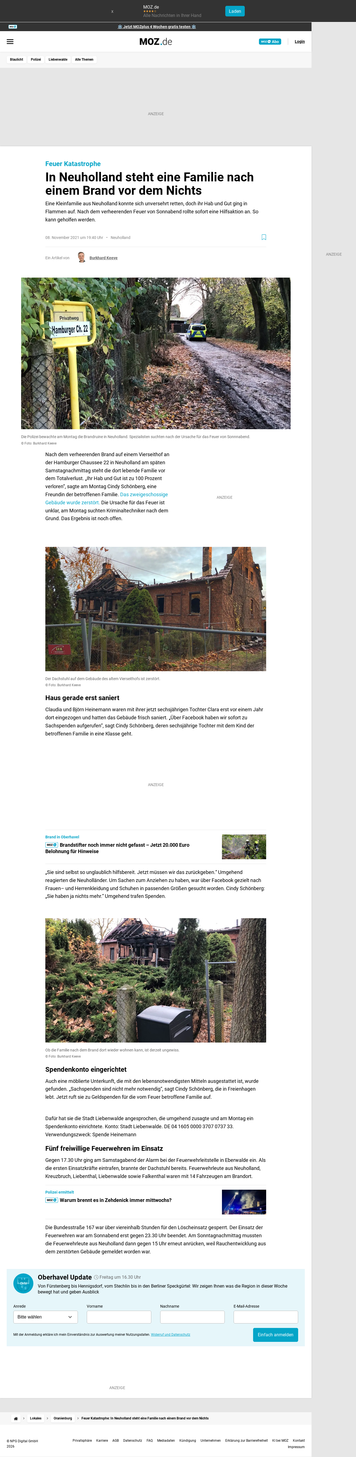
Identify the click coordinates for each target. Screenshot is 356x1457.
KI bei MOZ (280, 1441)
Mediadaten (166, 1441)
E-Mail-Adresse (246, 1306)
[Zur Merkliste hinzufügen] (264, 237)
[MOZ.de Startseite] (156, 41)
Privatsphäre (82, 1441)
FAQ (150, 1441)
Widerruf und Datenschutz (170, 1335)
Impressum (296, 1447)
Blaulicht (16, 59)
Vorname (95, 1306)
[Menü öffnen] (10, 42)
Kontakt (299, 1441)
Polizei (36, 59)
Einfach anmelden (275, 1334)
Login (300, 41)
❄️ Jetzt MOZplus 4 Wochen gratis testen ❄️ (157, 26)
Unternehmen (211, 1441)
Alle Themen (84, 59)
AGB (115, 1441)
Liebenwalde (58, 59)
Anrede (19, 1306)
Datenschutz (132, 1441)
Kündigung (187, 1441)
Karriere (102, 1441)
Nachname (169, 1306)
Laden (235, 11)
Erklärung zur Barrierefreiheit (246, 1441)
